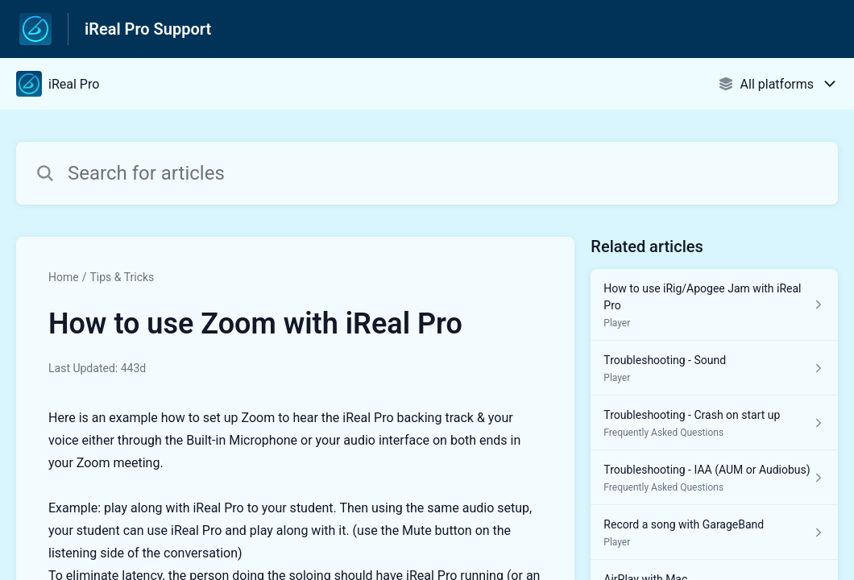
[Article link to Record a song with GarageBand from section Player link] (714, 532)
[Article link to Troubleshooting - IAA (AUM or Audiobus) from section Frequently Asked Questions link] (714, 477)
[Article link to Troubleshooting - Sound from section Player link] (714, 368)
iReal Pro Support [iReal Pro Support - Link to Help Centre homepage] (148, 29)
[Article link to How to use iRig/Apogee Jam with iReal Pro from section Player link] (714, 305)
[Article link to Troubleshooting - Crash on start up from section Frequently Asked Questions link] (714, 423)
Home (63, 277)
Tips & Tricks (121, 277)
